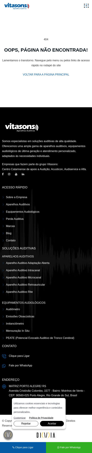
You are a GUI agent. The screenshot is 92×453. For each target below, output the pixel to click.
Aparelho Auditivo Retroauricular (25, 284)
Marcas (10, 226)
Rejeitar (26, 423)
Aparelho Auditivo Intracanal (23, 270)
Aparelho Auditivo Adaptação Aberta (27, 263)
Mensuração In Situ (17, 330)
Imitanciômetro (15, 323)
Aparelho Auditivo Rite (19, 291)
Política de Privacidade (41, 417)
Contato (11, 240)
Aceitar (52, 423)
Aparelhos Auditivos (18, 204)
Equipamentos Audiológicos (23, 211)
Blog (8, 233)
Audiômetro (13, 309)
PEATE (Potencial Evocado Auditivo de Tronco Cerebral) (40, 338)
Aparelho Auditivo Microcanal (23, 277)
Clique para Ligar (19, 355)
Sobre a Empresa (16, 197)
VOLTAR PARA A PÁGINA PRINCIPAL (46, 74)
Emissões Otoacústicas (20, 316)
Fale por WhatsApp (20, 365)
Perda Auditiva (15, 218)
